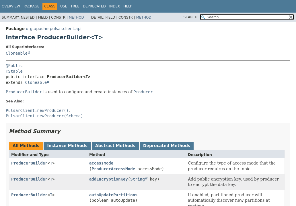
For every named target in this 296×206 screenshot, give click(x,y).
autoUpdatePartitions (113, 195)
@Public (14, 65)
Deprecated (94, 6)
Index (114, 6)
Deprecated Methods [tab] (166, 145)
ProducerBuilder (29, 163)
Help (127, 6)
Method (76, 17)
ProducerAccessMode (113, 169)
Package (31, 6)
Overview (11, 6)
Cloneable (17, 53)
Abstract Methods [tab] (115, 145)
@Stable (14, 71)
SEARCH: (191, 17)
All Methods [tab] (26, 145)
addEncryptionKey (108, 179)
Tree (75, 6)
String (137, 179)
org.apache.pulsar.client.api (53, 28)
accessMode (101, 163)
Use (63, 6)
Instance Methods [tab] (67, 145)
